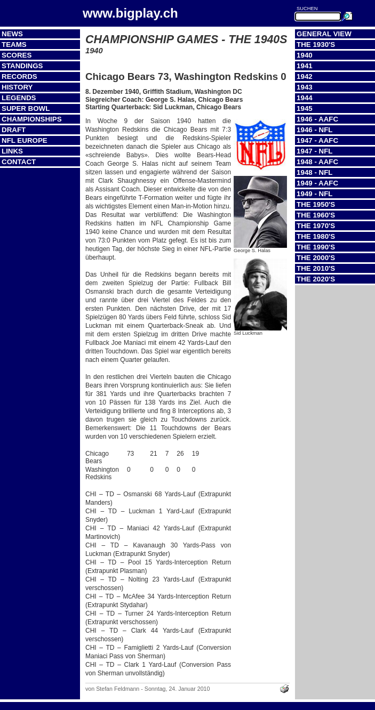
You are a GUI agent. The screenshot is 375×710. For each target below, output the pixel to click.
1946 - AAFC (317, 119)
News (12, 34)
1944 (305, 98)
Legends (19, 98)
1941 (305, 66)
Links (12, 151)
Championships (32, 119)
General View (324, 34)
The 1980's (316, 236)
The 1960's (316, 215)
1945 (305, 108)
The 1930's (316, 45)
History (17, 87)
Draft (14, 130)
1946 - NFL (314, 130)
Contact (19, 162)
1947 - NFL (314, 151)
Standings (22, 66)
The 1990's (316, 247)
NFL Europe (24, 140)
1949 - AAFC (317, 183)
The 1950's (316, 204)
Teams (14, 45)
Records (19, 76)
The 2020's (316, 279)
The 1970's (316, 226)
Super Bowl (26, 108)
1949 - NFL (314, 194)
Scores (16, 55)
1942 (305, 76)
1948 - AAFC (317, 162)
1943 (305, 87)
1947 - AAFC (317, 140)
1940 (305, 55)
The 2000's (316, 258)
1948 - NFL (314, 172)
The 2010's (316, 268)
